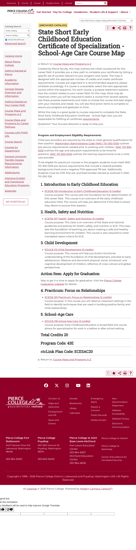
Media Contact (98, 420)
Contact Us (54, 398)
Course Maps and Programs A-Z (15, 112)
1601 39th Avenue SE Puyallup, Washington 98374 (49, 448)
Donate (74, 398)
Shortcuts (11, 3)
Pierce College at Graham (114, 438)
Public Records (99, 415)
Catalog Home (13, 56)
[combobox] (106, 20)
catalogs (32, 488)
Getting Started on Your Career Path (16, 103)
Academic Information (12, 81)
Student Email (52, 3)
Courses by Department (12, 149)
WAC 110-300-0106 (61, 154)
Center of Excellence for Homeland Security (114, 458)
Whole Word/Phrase (16, 40)
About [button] (124, 12)
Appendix (10, 190)
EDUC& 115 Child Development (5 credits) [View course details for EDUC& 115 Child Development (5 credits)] (69, 249)
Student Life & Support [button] (104, 12)
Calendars (75, 413)
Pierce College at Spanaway (110, 447)
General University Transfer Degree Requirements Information (16, 161)
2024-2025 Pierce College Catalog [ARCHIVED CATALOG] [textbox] (103, 21)
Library (73, 408)
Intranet (68, 3)
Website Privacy (120, 418)
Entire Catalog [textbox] (11, 31)
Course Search (13, 141)
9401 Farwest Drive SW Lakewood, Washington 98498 (18, 448)
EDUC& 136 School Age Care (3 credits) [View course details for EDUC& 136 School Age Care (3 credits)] (67, 321)
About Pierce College (12, 63)
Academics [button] (81, 12)
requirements (91, 119)
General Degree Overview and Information (14, 92)
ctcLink (25, 3)
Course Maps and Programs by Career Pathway (17, 123)
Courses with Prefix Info (16, 134)
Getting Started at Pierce (15, 72)
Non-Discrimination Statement (120, 402)
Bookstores (76, 403)
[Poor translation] (9, 509)
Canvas (37, 3)
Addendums (12, 172)
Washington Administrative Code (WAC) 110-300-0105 (87, 143)
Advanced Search (15, 43)
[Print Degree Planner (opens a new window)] (108, 27)
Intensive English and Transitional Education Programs (17, 182)
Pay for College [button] (62, 12)
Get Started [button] (44, 12)
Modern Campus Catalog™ (96, 488)
